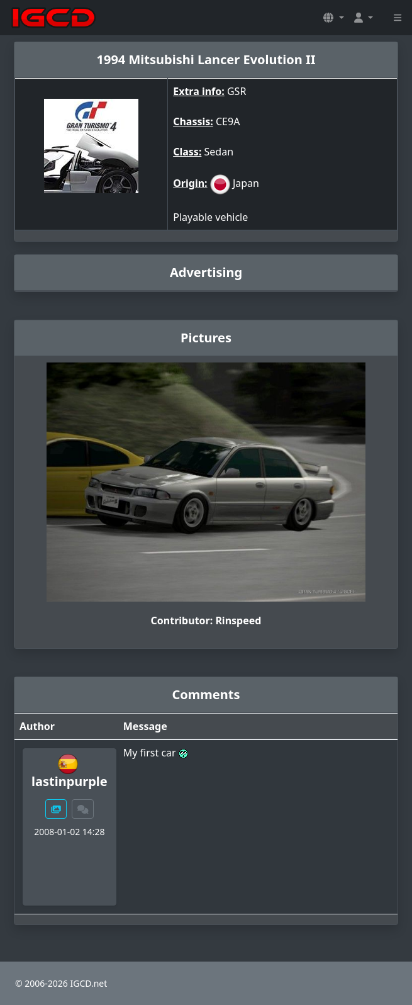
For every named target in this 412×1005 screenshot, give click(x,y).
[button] (333, 17)
